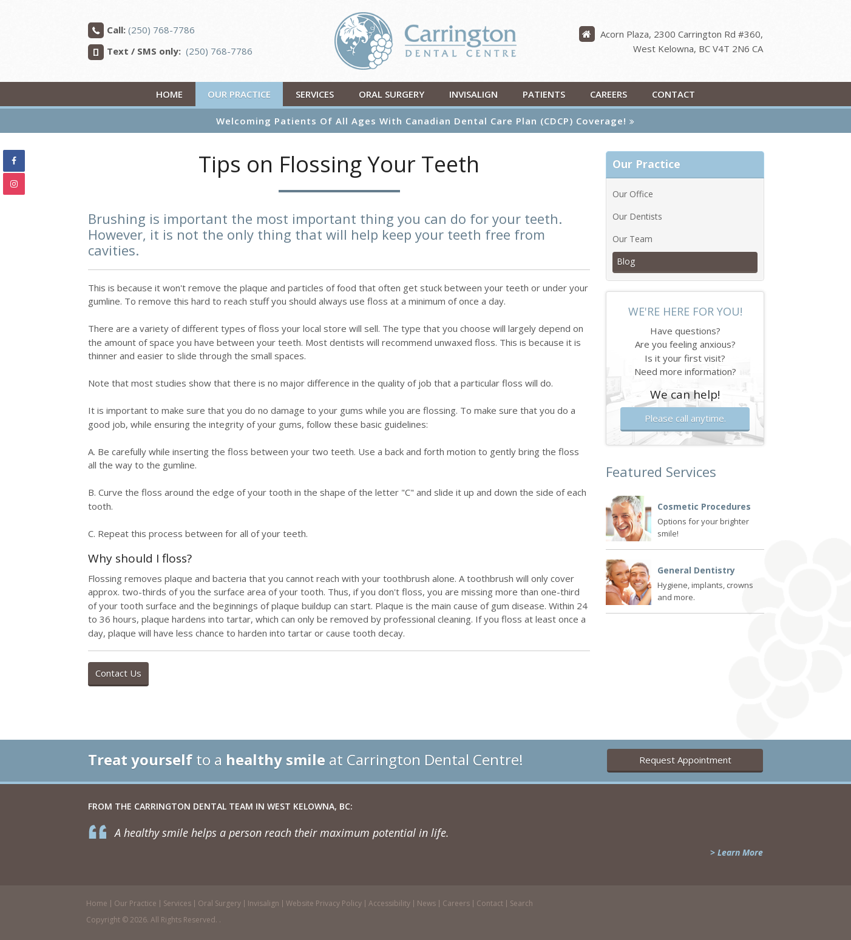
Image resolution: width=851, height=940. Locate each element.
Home (169, 94)
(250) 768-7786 (161, 30)
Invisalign (473, 94)
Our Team (632, 239)
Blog (626, 261)
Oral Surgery (391, 94)
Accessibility (389, 903)
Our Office (632, 194)
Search (521, 903)
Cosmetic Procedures (704, 506)
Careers (608, 94)
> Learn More (736, 852)
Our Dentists (637, 216)
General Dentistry (696, 570)
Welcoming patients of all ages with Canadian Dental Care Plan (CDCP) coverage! (421, 121)
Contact (673, 94)
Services (315, 94)
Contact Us (118, 673)
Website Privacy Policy (324, 903)
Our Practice (239, 94)
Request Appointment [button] (685, 760)
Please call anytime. (685, 418)
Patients (544, 94)
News (426, 903)
